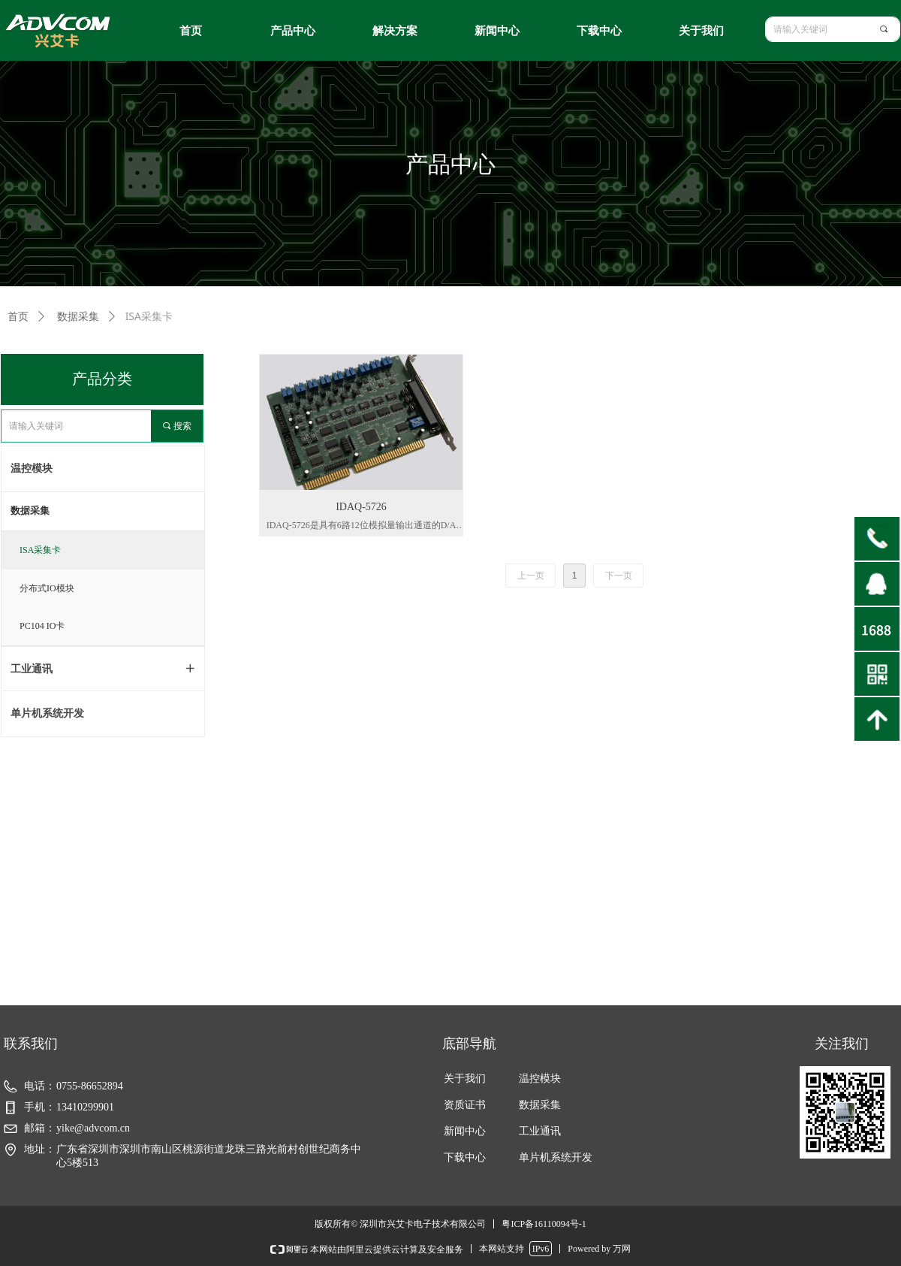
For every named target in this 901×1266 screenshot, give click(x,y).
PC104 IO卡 (42, 626)
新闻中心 (497, 31)
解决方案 (394, 31)
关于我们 (701, 31)
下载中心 (599, 31)
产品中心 (292, 31)
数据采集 (30, 510)
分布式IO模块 (47, 588)
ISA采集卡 (40, 550)
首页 (190, 31)
